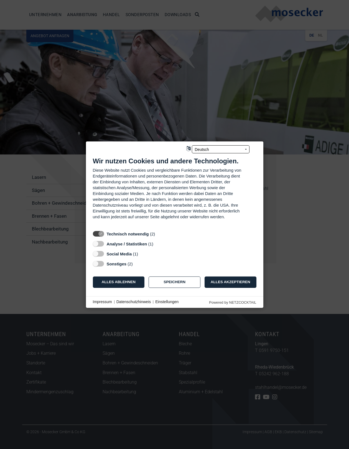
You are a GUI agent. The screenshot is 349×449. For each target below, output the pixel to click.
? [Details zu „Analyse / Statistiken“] (158, 244)
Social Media (119, 253)
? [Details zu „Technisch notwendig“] (160, 234)
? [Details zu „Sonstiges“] (138, 264)
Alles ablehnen (119, 282)
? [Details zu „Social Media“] (143, 254)
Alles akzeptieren (230, 282)
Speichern (174, 282)
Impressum (102, 302)
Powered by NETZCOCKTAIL (232, 302)
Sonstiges (117, 263)
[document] (174, 192)
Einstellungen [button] (167, 302)
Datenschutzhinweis (133, 302)
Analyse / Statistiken (127, 243)
